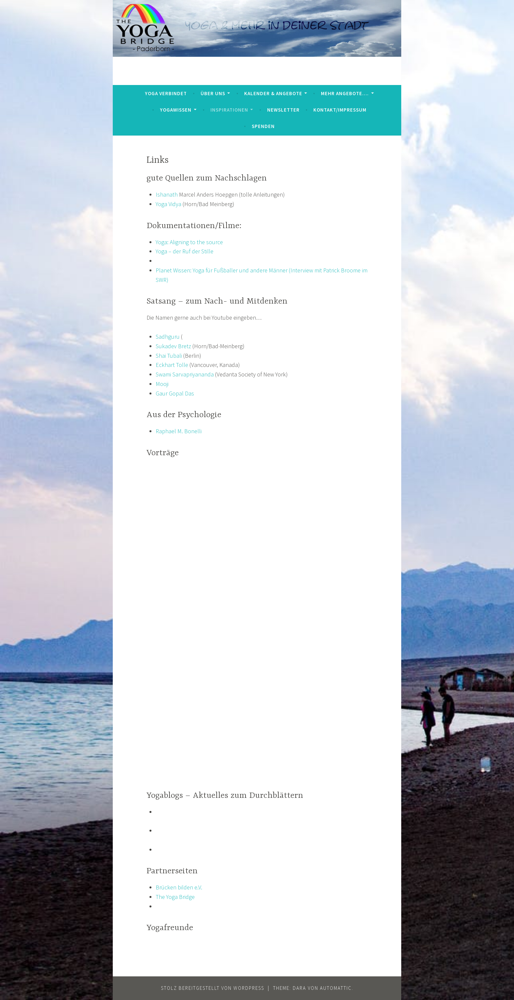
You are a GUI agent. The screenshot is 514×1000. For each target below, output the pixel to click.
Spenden (263, 126)
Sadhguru (168, 336)
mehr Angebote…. (345, 93)
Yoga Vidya (168, 204)
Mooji (162, 384)
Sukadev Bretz (173, 346)
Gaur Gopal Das (175, 393)
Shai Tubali (169, 355)
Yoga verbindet (166, 93)
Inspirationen (229, 110)
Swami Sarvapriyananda (185, 374)
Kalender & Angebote (273, 93)
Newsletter (283, 110)
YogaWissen (175, 110)
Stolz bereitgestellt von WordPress (212, 988)
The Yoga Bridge (175, 897)
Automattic (336, 988)
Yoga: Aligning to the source (189, 242)
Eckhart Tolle (172, 365)
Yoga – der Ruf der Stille (184, 251)
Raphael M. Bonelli (179, 431)
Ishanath (167, 194)
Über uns (213, 93)
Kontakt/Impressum (339, 110)
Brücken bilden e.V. (179, 887)
